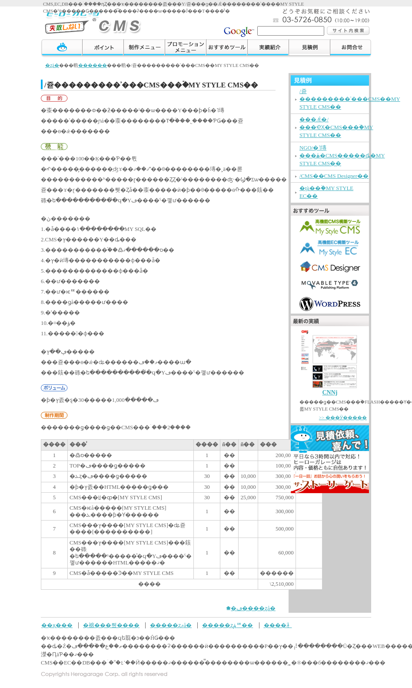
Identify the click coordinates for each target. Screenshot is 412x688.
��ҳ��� (57, 625)
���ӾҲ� (268, 48)
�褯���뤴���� (111, 625)
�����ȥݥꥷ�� (227, 625)
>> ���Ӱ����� (343, 417)
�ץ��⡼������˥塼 (185, 48)
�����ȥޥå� (171, 625)
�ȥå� (52, 65)
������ (309, 48)
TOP (61, 48)
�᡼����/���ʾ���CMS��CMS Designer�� (334, 176)
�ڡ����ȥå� (253, 608)
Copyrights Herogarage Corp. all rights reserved (104, 674)
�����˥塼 (144, 48)
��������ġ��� (226, 48)
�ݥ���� (102, 48)
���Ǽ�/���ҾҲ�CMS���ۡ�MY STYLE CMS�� (336, 127)
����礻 (350, 48)
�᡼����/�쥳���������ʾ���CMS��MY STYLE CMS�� (349, 99)
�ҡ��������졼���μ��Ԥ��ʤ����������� (94, 22)
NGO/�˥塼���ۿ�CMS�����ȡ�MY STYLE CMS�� (342, 156)
